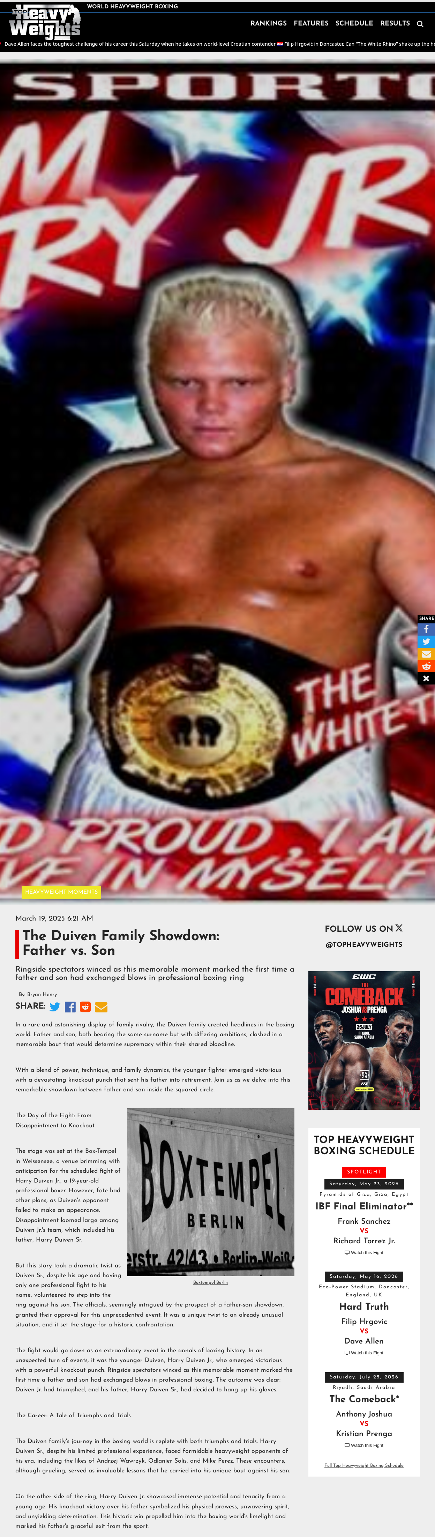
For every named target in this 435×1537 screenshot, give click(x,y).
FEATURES (311, 24)
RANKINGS (268, 24)
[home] (45, 22)
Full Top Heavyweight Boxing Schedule (364, 1465)
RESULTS (395, 24)
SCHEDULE (354, 24)
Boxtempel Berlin (210, 1282)
